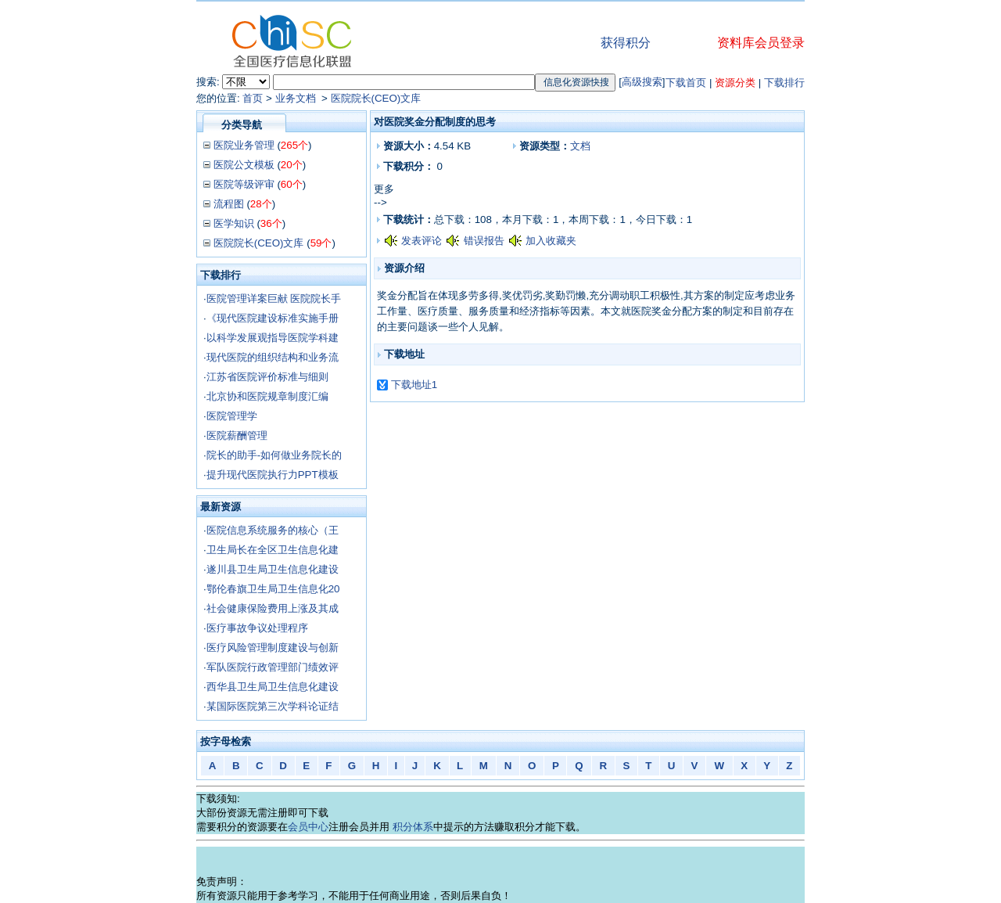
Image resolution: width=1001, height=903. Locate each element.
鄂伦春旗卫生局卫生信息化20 (273, 589)
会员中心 (308, 827)
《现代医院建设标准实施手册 (272, 318)
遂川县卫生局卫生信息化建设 (272, 569)
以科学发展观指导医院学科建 (272, 338)
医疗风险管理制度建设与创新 (272, 647)
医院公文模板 (243, 165)
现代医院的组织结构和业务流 (272, 357)
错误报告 (484, 240)
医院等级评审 (243, 184)
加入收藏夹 (551, 240)
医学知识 (233, 223)
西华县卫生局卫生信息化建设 (272, 687)
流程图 (228, 204)
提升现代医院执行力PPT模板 (272, 474)
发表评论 (421, 240)
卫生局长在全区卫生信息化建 (272, 550)
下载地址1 (414, 384)
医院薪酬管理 (236, 435)
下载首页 (686, 82)
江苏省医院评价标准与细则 (267, 377)
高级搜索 (642, 82)
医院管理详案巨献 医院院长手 (274, 298)
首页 (252, 98)
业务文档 (297, 98)
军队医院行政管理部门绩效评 (272, 667)
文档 (580, 146)
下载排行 (784, 82)
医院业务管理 (243, 145)
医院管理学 (231, 416)
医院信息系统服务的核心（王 (272, 530)
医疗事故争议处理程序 (257, 628)
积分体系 (413, 827)
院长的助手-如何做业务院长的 (274, 455)
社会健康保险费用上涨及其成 (272, 608)
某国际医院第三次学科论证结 (272, 706)
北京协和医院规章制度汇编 (267, 396)
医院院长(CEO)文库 (376, 98)
